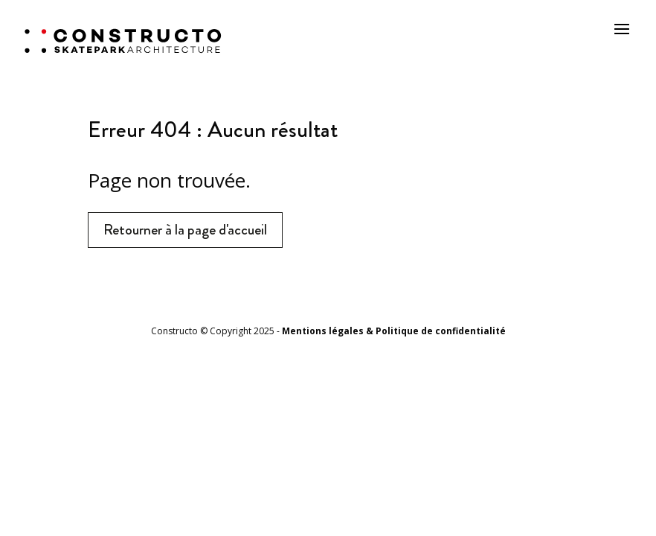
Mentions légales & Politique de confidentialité (394, 331)
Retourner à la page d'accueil (185, 229)
